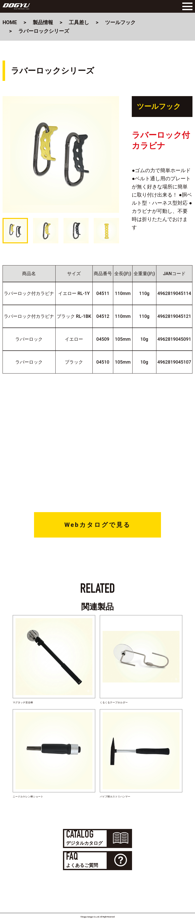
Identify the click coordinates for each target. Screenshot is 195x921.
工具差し (79, 22)
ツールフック (120, 22)
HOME (10, 22)
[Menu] (186, 6)
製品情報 (43, 22)
